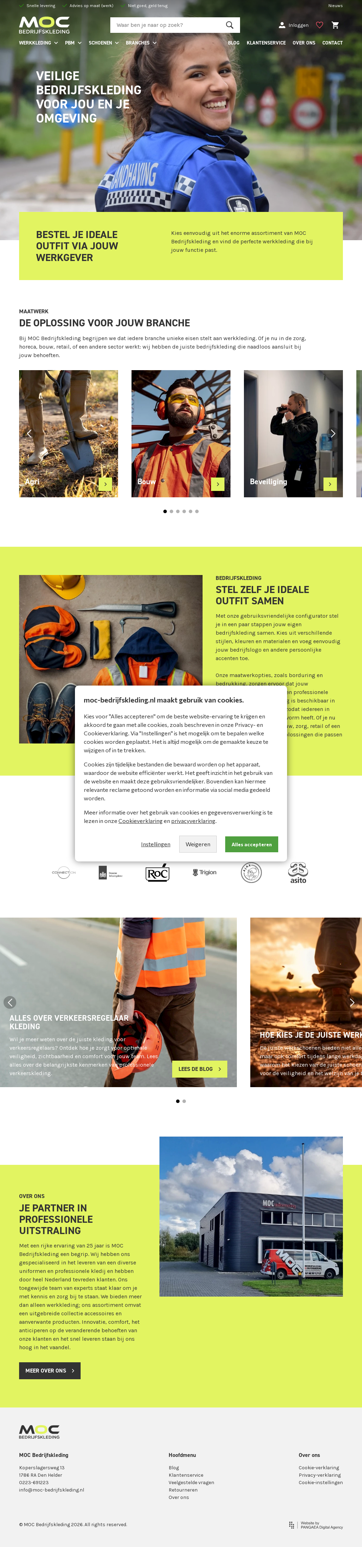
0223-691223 (34, 1483)
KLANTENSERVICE (266, 43)
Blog (174, 1468)
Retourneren (183, 1490)
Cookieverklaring (140, 820)
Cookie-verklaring (319, 1468)
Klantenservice (186, 1475)
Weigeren (198, 844)
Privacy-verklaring (320, 1475)
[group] (68, 433)
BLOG (234, 43)
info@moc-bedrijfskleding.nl (51, 1490)
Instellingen (155, 844)
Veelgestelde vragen (191, 1483)
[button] (29, 433)
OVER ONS (304, 43)
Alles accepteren (252, 844)
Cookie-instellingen (321, 1483)
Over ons (179, 1497)
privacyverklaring (193, 820)
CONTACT (332, 43)
